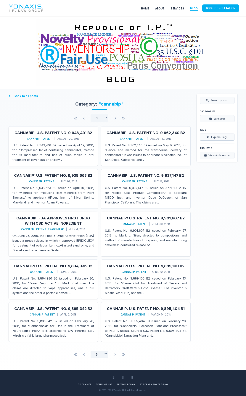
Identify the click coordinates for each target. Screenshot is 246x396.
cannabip (33, 138)
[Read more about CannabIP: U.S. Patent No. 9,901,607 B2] (145, 234)
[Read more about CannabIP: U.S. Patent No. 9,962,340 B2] (145, 146)
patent (47, 138)
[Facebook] (123, 377)
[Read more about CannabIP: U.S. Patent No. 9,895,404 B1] (145, 322)
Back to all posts (23, 96)
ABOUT (160, 8)
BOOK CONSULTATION (220, 8)
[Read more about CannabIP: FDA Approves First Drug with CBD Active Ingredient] (53, 234)
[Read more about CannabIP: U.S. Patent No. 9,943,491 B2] (53, 146)
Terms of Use (104, 384)
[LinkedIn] (114, 377)
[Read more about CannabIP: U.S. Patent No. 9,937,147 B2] (145, 188)
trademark (56, 229)
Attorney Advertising (154, 384)
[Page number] (96, 118)
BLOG (194, 8)
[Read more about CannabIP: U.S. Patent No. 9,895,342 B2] (53, 322)
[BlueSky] (132, 377)
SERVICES (177, 8)
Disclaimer (84, 384)
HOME (145, 8)
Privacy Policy (126, 384)
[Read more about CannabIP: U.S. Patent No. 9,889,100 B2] (145, 279)
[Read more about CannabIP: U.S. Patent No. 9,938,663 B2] (53, 188)
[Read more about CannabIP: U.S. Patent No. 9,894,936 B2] (53, 279)
